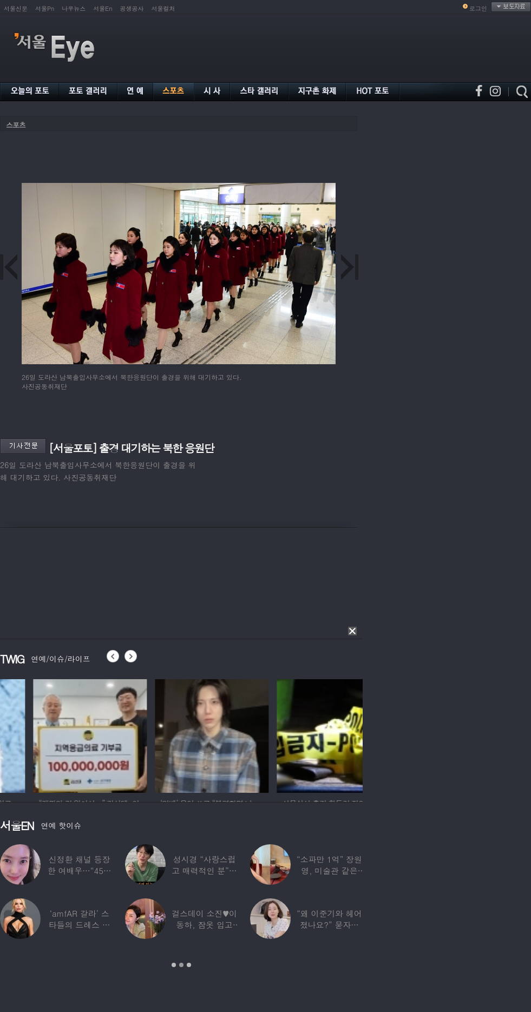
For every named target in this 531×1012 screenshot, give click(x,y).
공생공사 (132, 8)
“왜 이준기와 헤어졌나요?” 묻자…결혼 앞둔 (329, 925)
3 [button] (189, 965)
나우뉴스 (74, 8)
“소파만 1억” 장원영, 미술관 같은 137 (329, 870)
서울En (102, 8)
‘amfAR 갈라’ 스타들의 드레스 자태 (79, 925)
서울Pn (44, 8)
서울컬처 (163, 8)
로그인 (478, 8)
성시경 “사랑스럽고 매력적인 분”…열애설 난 (204, 870)
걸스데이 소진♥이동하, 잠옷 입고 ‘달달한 (204, 925)
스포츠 (15, 125)
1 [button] (174, 965)
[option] (151, 734)
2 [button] (181, 965)
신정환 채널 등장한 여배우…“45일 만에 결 (80, 870)
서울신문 (16, 8)
